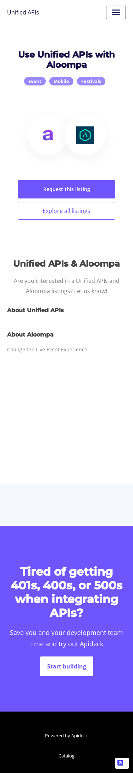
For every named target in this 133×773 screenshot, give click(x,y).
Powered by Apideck (66, 735)
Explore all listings (66, 211)
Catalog (66, 756)
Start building (66, 666)
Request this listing (66, 189)
